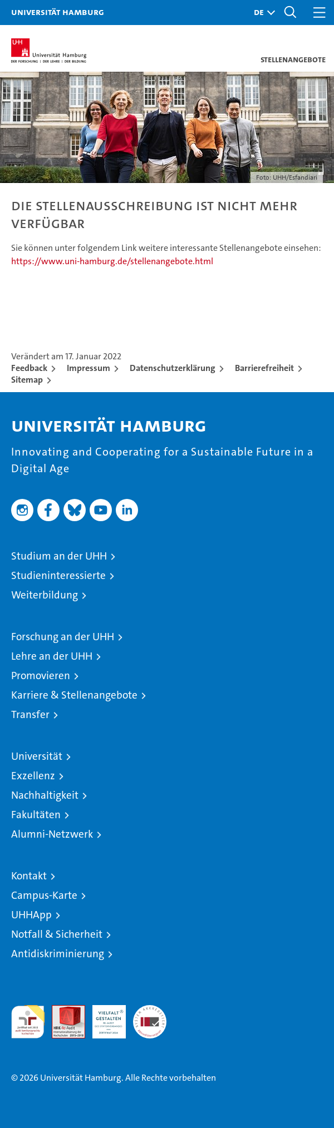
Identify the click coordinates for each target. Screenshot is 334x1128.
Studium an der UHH (59, 556)
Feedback (29, 368)
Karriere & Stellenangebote (74, 695)
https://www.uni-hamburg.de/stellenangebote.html (112, 261)
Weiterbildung (44, 595)
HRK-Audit (103, 1016)
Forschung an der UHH (62, 637)
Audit (62, 1011)
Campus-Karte (44, 895)
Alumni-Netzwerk (52, 834)
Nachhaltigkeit (44, 795)
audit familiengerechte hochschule (28, 1021)
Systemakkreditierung (149, 1011)
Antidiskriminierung (57, 954)
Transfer (30, 714)
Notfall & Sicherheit (56, 934)
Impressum (88, 368)
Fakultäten (36, 815)
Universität (36, 756)
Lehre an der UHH (51, 656)
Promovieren (40, 675)
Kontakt (29, 876)
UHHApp (31, 915)
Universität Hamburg (57, 12)
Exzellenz (33, 776)
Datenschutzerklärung (172, 368)
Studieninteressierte (58, 575)
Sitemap (27, 379)
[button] (262, 12)
